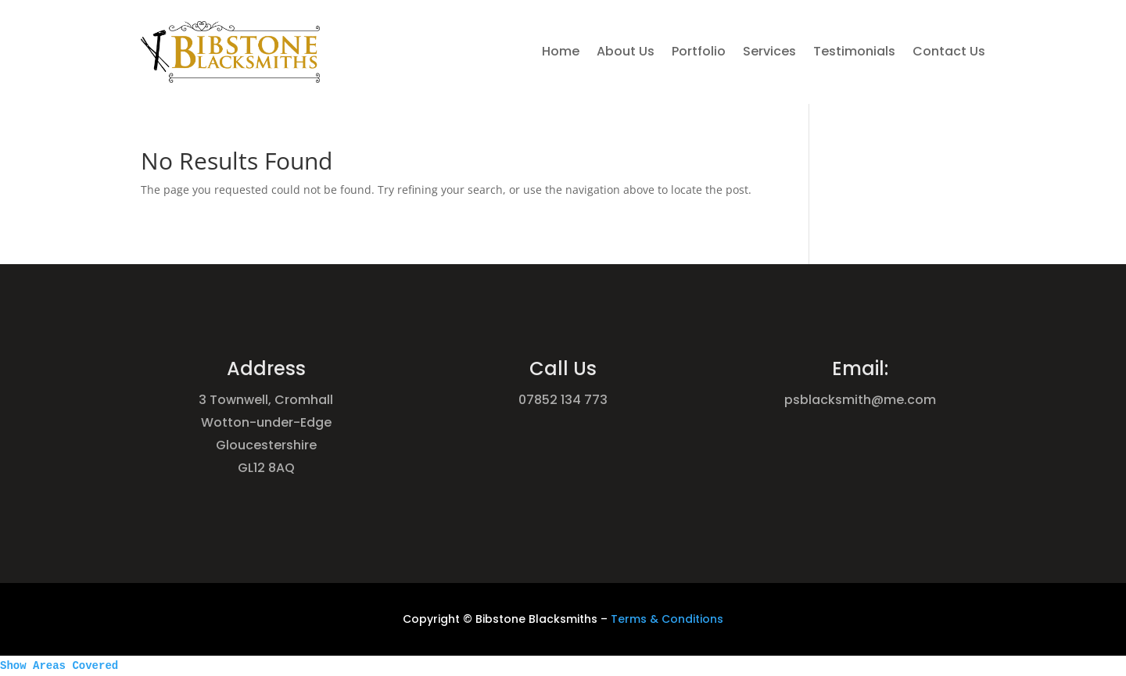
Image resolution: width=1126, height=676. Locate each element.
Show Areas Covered (59, 666)
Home (560, 51)
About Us (625, 51)
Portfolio (699, 51)
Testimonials (854, 51)
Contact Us (949, 51)
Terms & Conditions (667, 619)
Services (769, 51)
